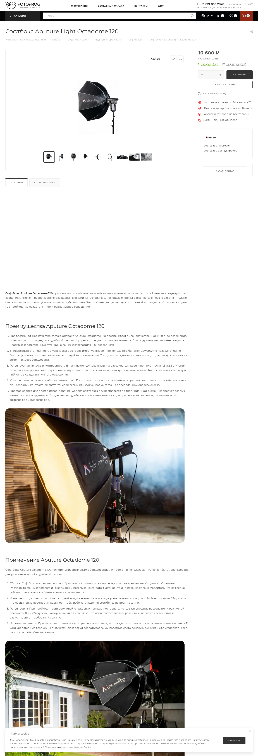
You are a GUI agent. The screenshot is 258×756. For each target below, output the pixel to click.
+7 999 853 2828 (212, 4)
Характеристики (44, 182)
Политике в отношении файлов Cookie (68, 747)
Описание (16, 182)
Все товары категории (217, 145)
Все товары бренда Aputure (220, 150)
